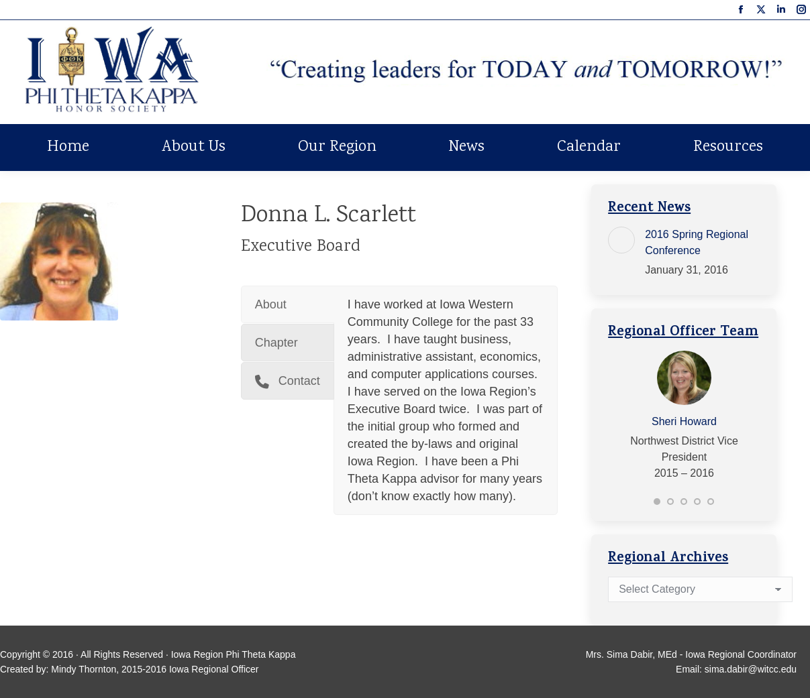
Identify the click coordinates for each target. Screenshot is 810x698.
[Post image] (621, 240)
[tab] (287, 304)
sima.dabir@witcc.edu (751, 669)
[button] (657, 501)
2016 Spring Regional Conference (696, 242)
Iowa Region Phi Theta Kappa (233, 654)
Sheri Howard (684, 421)
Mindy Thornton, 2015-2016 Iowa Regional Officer (154, 669)
